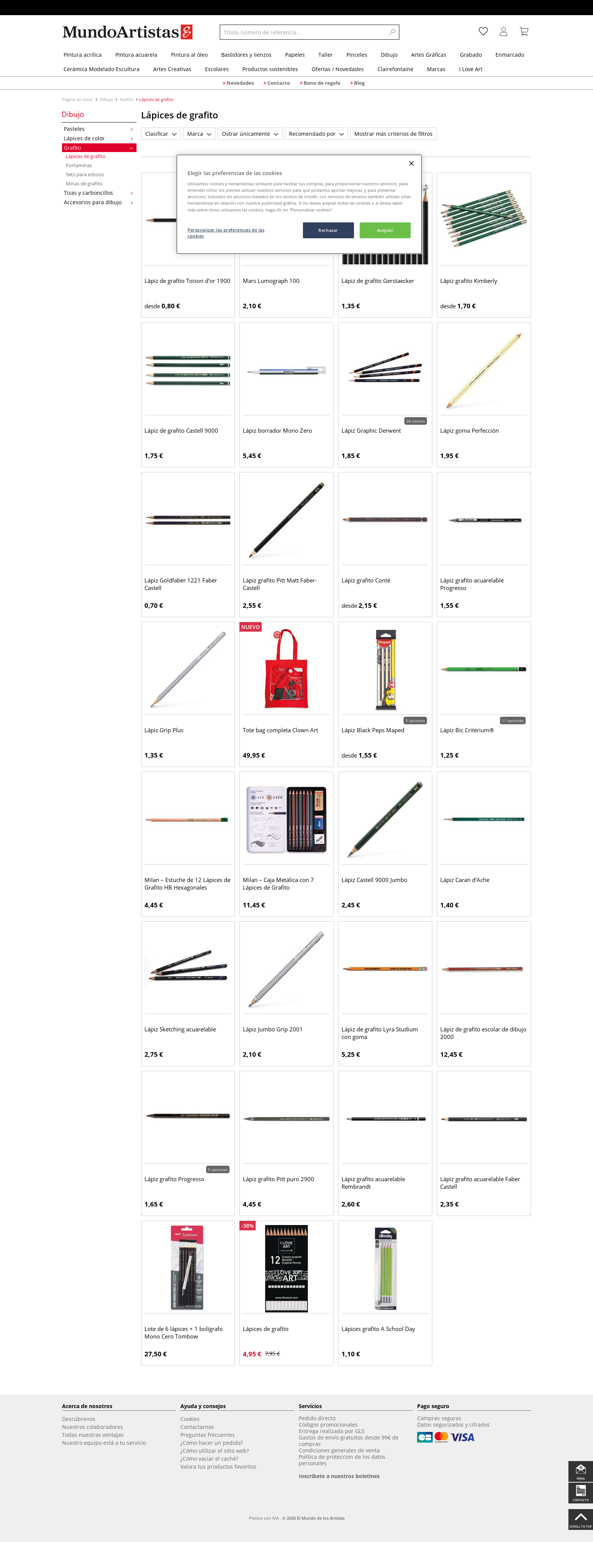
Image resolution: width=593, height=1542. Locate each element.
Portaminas (79, 165)
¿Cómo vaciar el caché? (209, 1458)
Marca (199, 133)
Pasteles (98, 128)
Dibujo (106, 99)
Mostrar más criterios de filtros (393, 133)
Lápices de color (98, 138)
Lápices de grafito (86, 156)
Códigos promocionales (328, 1424)
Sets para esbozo (85, 174)
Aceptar (385, 230)
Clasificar (161, 133)
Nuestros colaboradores (92, 1426)
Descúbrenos (78, 1418)
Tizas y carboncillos (98, 192)
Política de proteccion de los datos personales (342, 1460)
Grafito (127, 99)
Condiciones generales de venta (339, 1450)
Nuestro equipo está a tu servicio (104, 1442)
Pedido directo (317, 1418)
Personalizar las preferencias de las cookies (226, 233)
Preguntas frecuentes (207, 1434)
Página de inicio (78, 99)
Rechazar (328, 230)
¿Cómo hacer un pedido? (211, 1442)
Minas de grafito (84, 183)
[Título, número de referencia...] (302, 32)
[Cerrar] (411, 163)
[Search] (392, 32)
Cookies (190, 1418)
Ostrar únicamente (250, 133)
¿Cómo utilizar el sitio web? (214, 1450)
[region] (299, 204)
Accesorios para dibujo (98, 202)
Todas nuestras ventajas (93, 1434)
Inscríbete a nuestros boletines (339, 1476)
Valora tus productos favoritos (218, 1466)
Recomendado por (316, 133)
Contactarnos (197, 1426)
